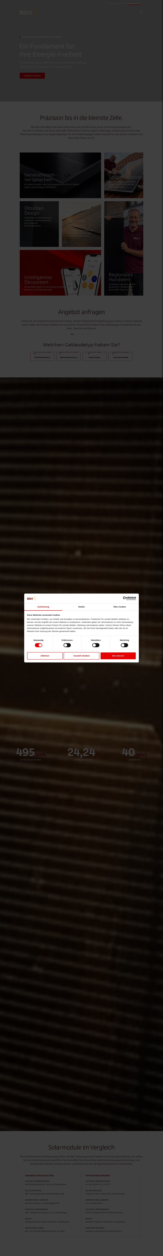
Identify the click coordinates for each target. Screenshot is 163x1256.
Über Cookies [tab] (119, 607)
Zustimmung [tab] (43, 607)
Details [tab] (81, 607)
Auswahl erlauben (81, 656)
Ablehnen (44, 656)
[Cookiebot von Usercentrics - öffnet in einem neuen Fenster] (125, 598)
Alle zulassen (118, 656)
